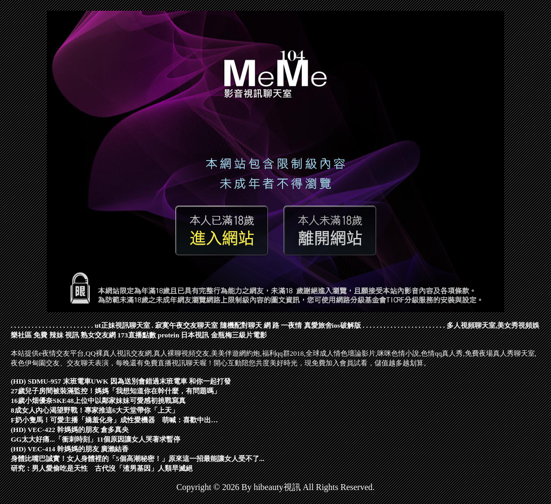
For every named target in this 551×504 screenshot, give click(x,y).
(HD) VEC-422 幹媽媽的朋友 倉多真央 (70, 430)
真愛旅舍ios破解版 (332, 325)
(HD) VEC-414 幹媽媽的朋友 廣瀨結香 (70, 449)
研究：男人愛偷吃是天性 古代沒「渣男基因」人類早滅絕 (102, 468)
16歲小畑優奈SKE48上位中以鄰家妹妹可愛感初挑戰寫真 (98, 401)
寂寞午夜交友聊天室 (186, 325)
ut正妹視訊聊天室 (122, 325)
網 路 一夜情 (283, 325)
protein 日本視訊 (183, 335)
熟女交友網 (98, 335)
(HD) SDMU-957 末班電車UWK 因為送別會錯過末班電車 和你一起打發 (121, 381)
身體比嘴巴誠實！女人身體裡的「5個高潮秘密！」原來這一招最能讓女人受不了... (137, 459)
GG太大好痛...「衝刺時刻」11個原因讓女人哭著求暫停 (95, 439)
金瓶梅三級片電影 (239, 335)
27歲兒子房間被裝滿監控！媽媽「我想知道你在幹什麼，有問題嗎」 (116, 391)
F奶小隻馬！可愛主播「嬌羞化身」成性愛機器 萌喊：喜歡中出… (114, 420)
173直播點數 (136, 335)
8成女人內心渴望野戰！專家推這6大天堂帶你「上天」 (95, 410)
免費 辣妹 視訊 (56, 335)
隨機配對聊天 (241, 325)
